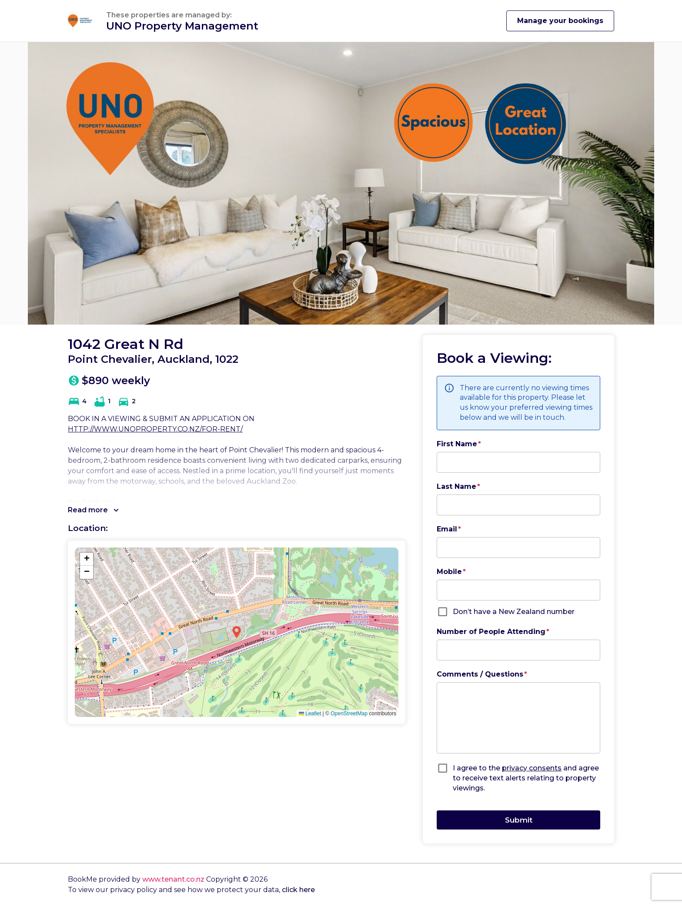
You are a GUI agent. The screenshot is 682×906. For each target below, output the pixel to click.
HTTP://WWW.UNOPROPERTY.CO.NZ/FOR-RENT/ (155, 429)
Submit (518, 819)
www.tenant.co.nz (173, 879)
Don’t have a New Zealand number (514, 611)
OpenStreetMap (349, 713)
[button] (237, 632)
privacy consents (532, 768)
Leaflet (310, 713)
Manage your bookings (560, 21)
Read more (93, 510)
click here (298, 890)
